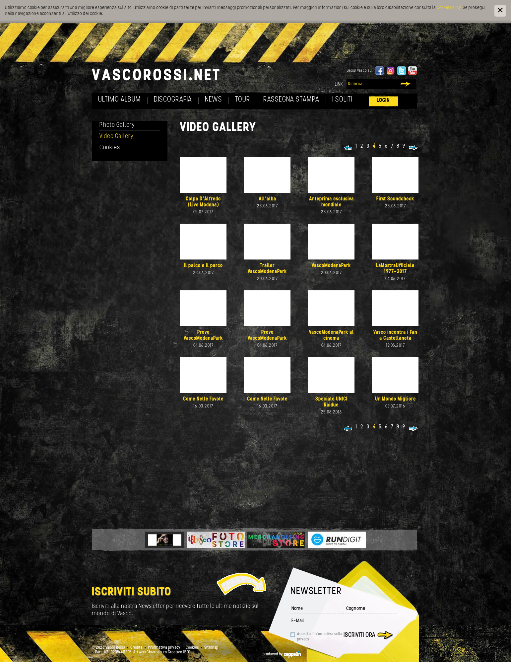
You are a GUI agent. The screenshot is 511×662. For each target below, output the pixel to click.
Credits (136, 648)
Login (383, 100)
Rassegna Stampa (291, 100)
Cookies (109, 148)
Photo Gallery (117, 125)
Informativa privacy (164, 648)
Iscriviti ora (359, 635)
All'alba (267, 199)
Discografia (173, 100)
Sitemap (211, 648)
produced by (282, 654)
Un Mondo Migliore (395, 399)
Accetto (319, 636)
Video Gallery (116, 136)
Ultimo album (119, 100)
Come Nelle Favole (203, 399)
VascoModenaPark (331, 265)
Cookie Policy (449, 7)
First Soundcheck (395, 199)
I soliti (342, 100)
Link (339, 84)
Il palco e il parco (203, 265)
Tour (242, 100)
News (213, 100)
